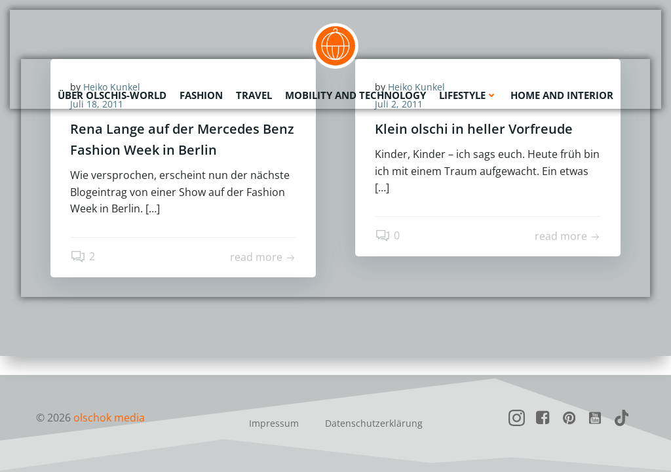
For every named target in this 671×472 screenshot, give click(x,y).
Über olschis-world (112, 95)
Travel (254, 95)
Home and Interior (561, 95)
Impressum (274, 423)
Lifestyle (468, 95)
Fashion (201, 95)
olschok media (109, 417)
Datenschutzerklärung (374, 423)
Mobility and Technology (355, 95)
